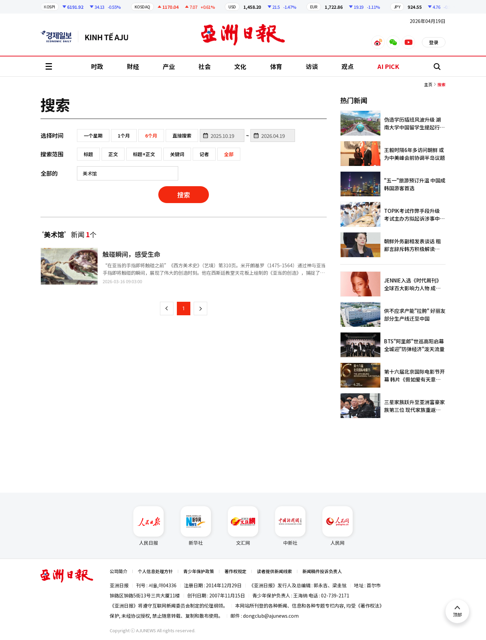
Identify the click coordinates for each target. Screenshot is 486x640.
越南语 (110, 36)
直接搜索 (181, 135)
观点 (348, 66)
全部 (229, 154)
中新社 (290, 526)
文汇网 (243, 526)
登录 (433, 42)
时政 (97, 66)
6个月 (151, 135)
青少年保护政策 (198, 571)
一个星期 (93, 135)
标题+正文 (144, 154)
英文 (59, 36)
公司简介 (118, 571)
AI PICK (388, 66)
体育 (276, 66)
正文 (113, 154)
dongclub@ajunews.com (271, 615)
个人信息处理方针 (155, 571)
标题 (88, 154)
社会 (204, 66)
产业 (169, 66)
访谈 (312, 66)
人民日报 (148, 526)
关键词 (177, 154)
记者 (204, 154)
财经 (133, 66)
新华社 (196, 526)
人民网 (337, 526)
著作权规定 (235, 571)
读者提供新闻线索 (274, 571)
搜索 (183, 194)
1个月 (124, 135)
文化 (240, 66)
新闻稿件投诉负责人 (322, 571)
